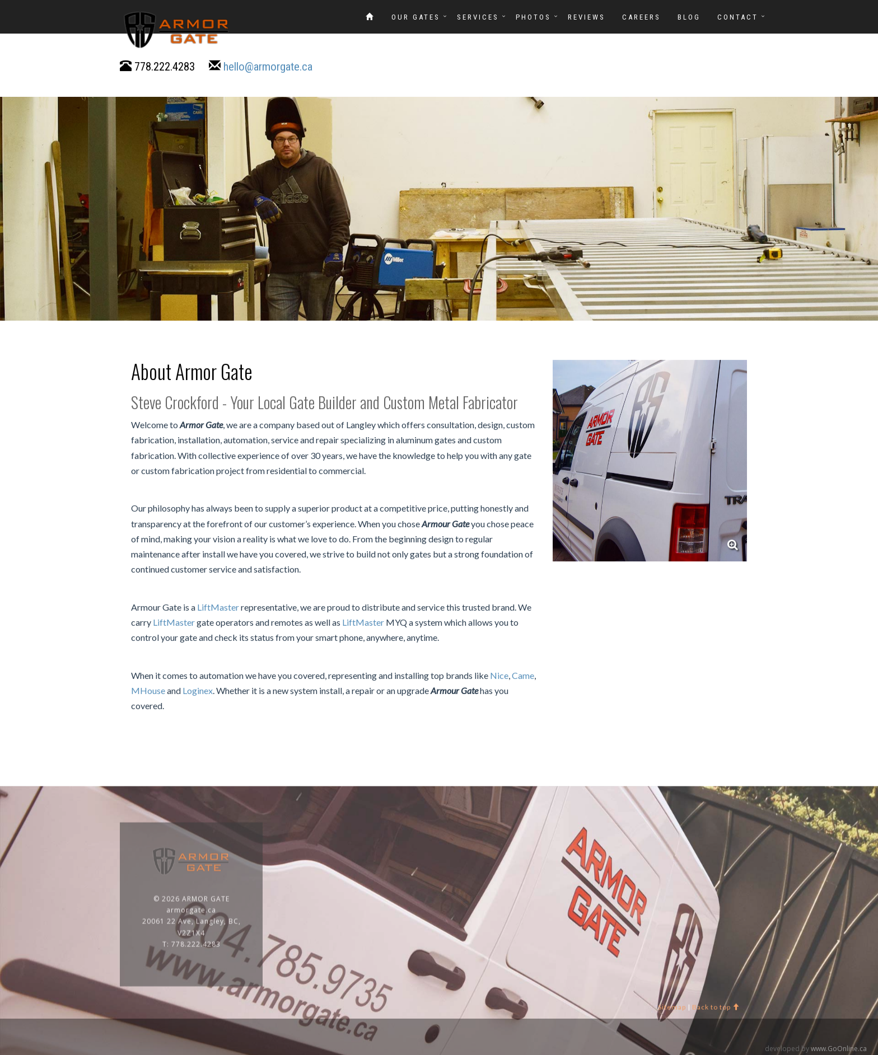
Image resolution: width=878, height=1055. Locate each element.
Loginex (198, 691)
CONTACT (737, 17)
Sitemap (672, 1010)
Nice (499, 675)
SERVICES (478, 17)
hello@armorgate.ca (267, 67)
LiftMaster (218, 607)
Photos (533, 17)
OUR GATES (415, 17)
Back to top (716, 1010)
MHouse (148, 691)
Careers (641, 17)
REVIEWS (586, 17)
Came (523, 675)
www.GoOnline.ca (839, 1048)
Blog (689, 17)
